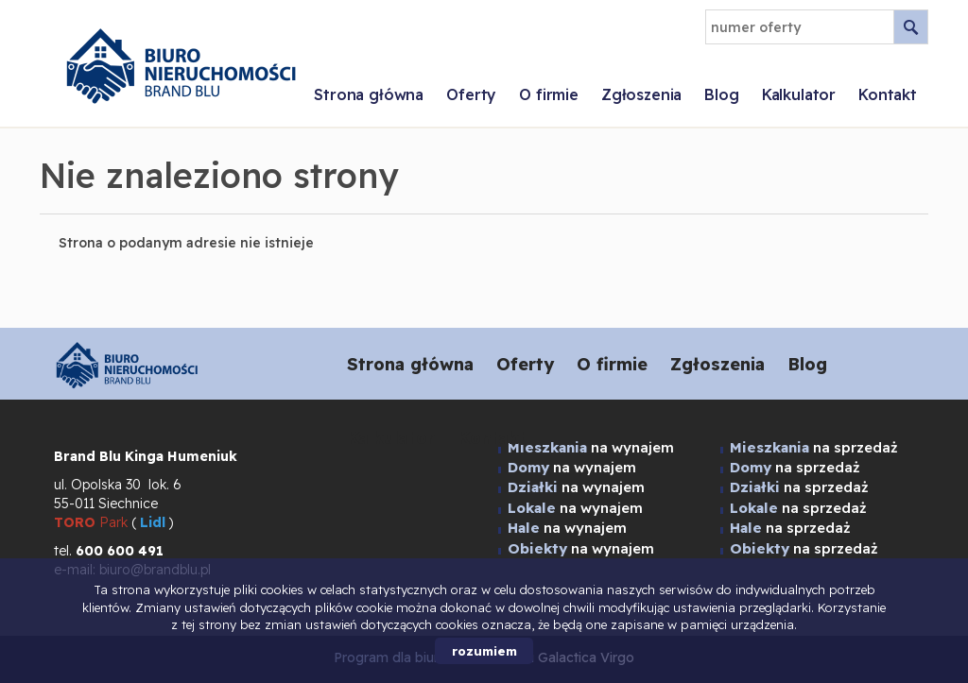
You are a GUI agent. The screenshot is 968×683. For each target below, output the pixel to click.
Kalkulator (799, 94)
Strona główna (369, 94)
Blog (721, 94)
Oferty (471, 94)
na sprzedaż (799, 487)
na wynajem (576, 487)
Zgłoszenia (641, 94)
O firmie (549, 94)
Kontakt (887, 94)
